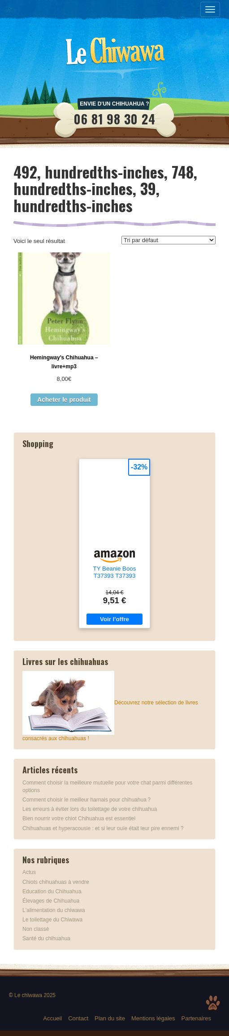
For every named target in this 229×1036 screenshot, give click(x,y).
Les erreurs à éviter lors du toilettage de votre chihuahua (89, 809)
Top (213, 1002)
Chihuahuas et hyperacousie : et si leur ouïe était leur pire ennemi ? (103, 828)
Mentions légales (153, 1018)
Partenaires (196, 1018)
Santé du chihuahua (46, 938)
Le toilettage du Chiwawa (52, 920)
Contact (78, 1018)
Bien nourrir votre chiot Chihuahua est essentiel (78, 818)
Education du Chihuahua (51, 891)
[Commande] (168, 240)
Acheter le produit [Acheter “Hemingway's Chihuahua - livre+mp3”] (64, 399)
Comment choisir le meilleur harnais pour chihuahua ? (86, 800)
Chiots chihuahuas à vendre (55, 882)
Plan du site (110, 1018)
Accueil (52, 1018)
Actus (29, 872)
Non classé (35, 929)
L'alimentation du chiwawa (53, 910)
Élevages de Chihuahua (50, 901)
